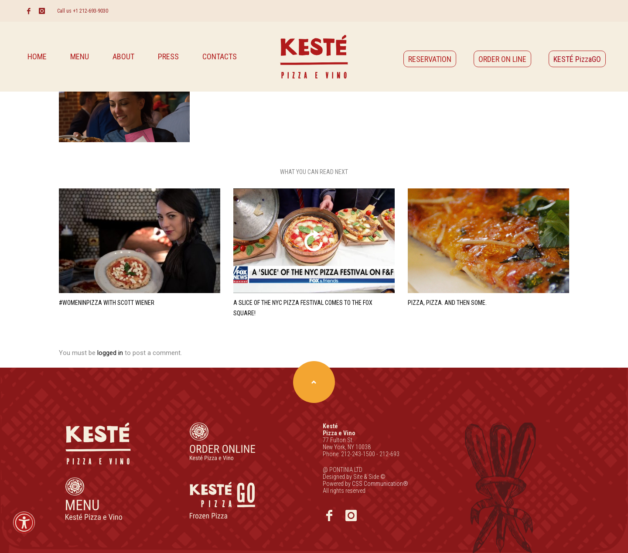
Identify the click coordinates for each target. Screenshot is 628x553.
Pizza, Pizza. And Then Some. (447, 302)
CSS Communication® (380, 483)
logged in (111, 353)
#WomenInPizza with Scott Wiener (106, 302)
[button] (24, 528)
